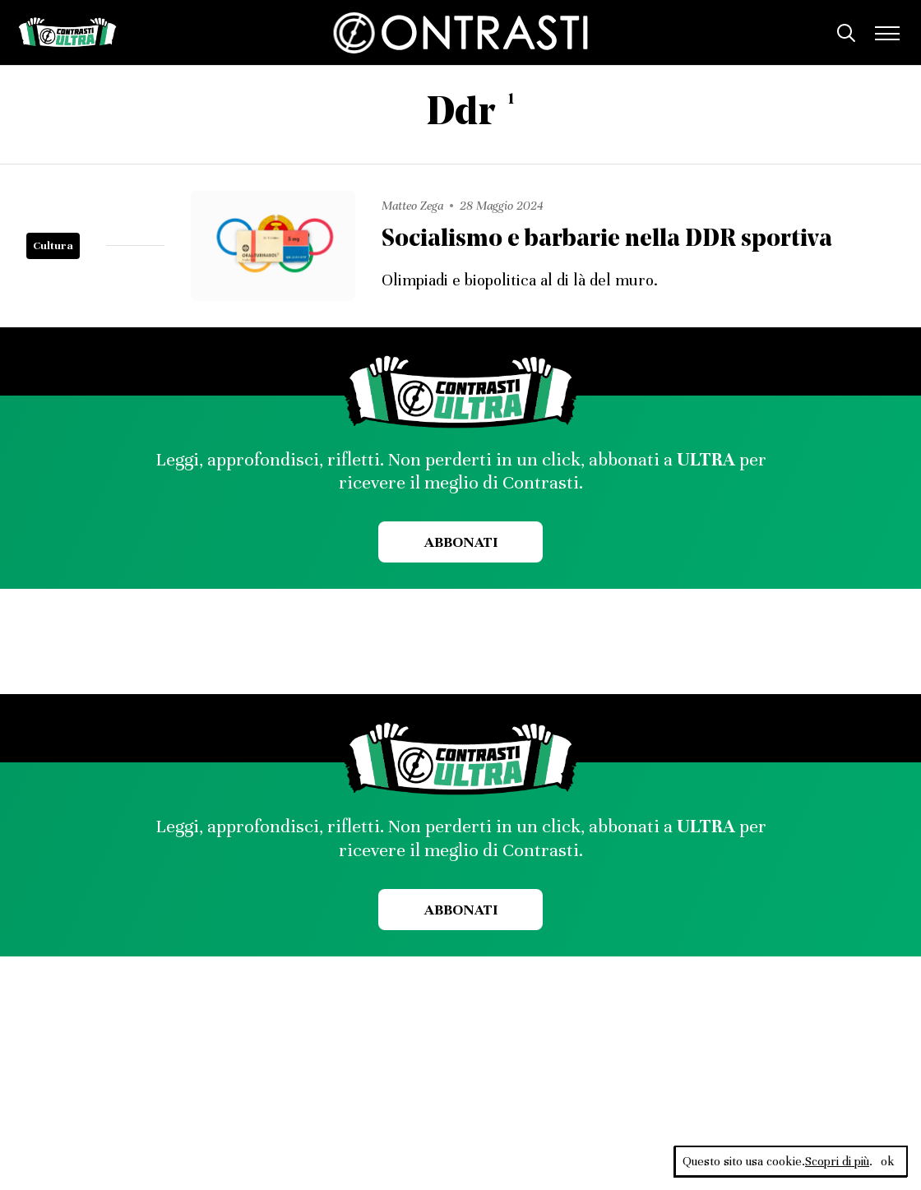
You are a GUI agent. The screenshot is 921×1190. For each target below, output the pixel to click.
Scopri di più (837, 1161)
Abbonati (461, 542)
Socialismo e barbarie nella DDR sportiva (607, 240)
